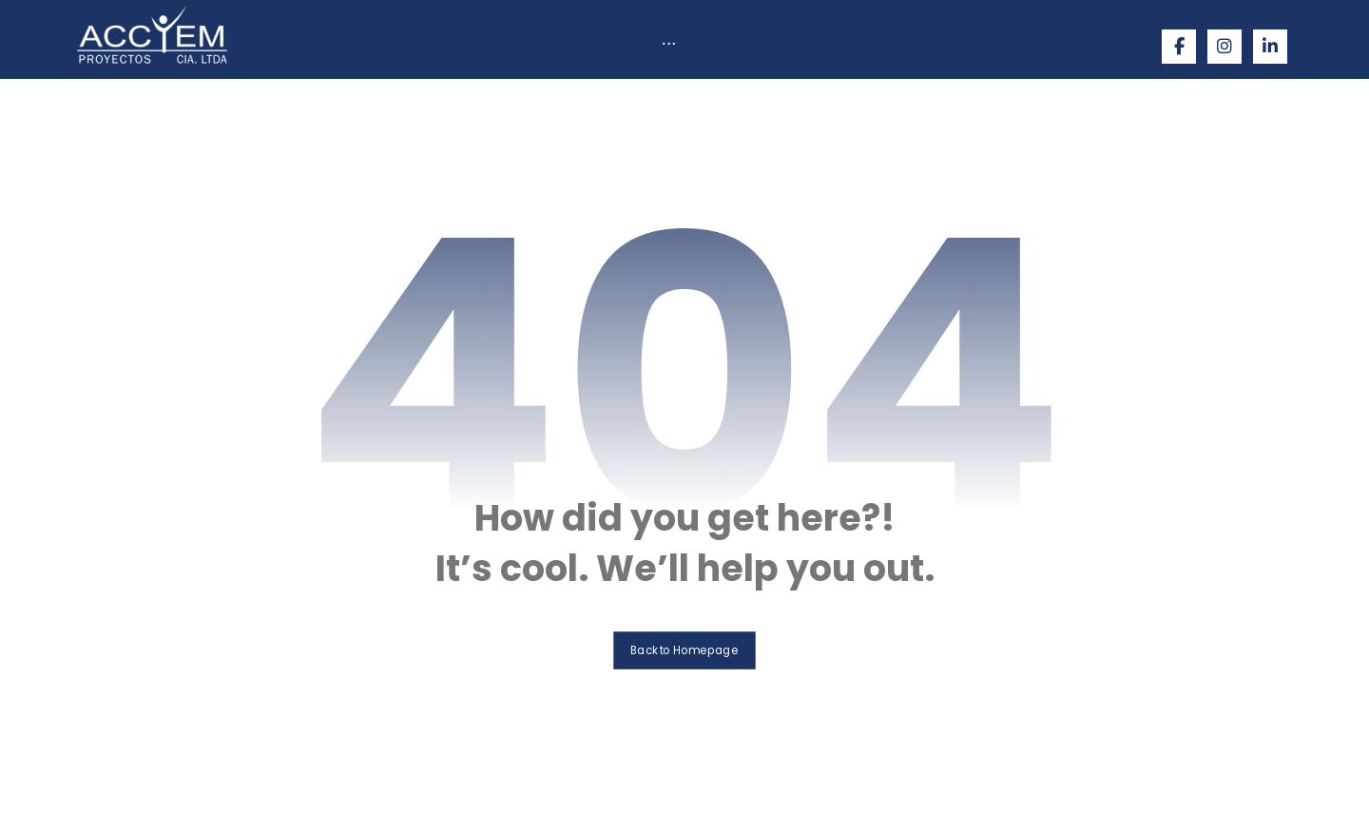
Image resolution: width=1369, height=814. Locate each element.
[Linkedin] (1270, 46)
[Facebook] (1179, 46)
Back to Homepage (684, 648)
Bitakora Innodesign (914, 782)
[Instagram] (1224, 46)
